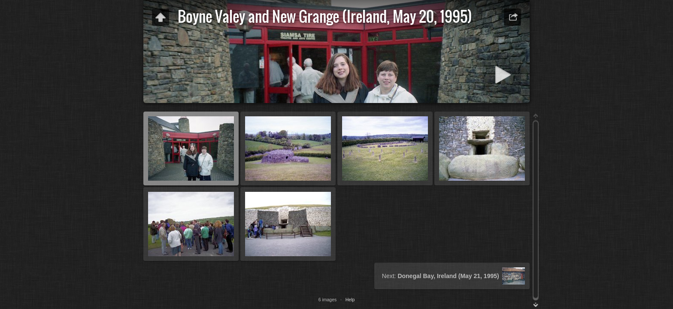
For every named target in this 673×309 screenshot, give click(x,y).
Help (350, 299)
